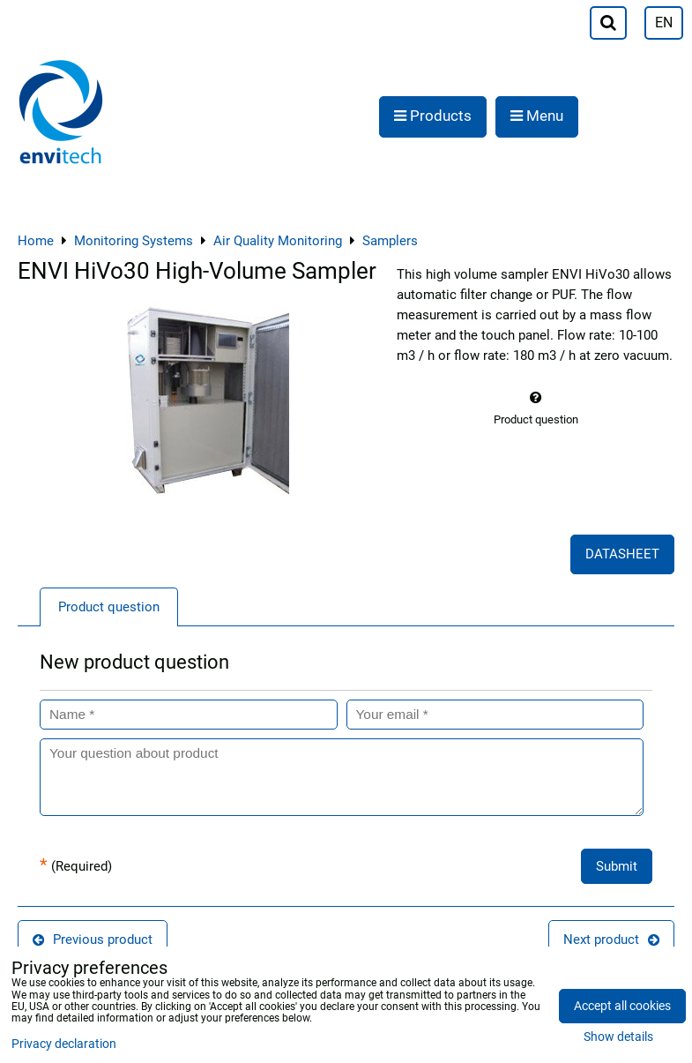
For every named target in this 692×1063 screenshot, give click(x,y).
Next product (611, 939)
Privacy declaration (63, 1044)
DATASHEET (622, 554)
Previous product (93, 939)
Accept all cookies (622, 1006)
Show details (618, 1037)
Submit (616, 866)
